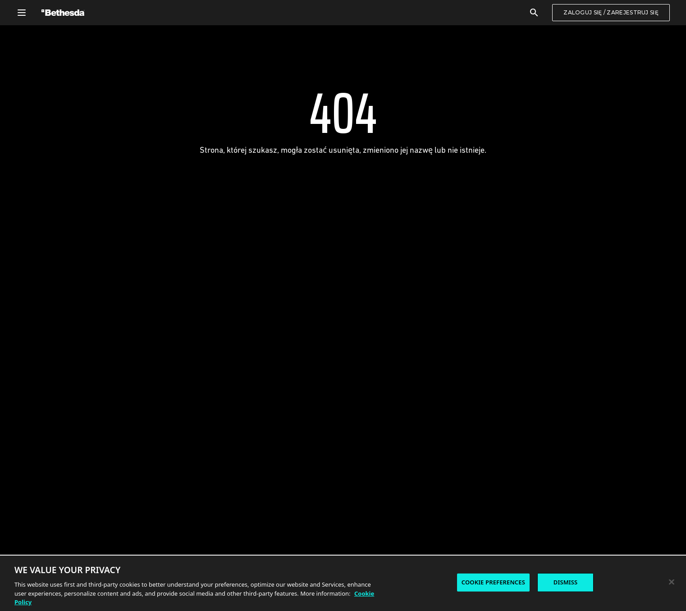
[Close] (671, 583)
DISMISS (565, 583)
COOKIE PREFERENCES (493, 583)
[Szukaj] (534, 12)
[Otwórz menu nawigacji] (21, 12)
